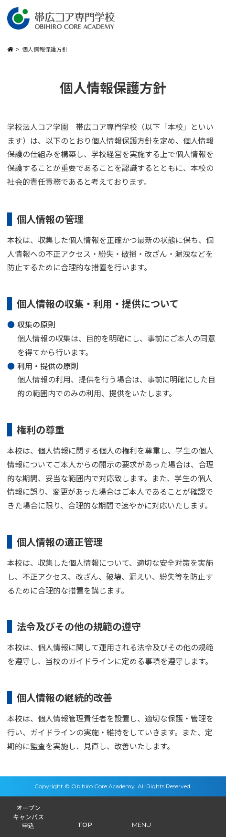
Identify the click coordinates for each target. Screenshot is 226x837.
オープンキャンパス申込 (28, 816)
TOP (84, 824)
